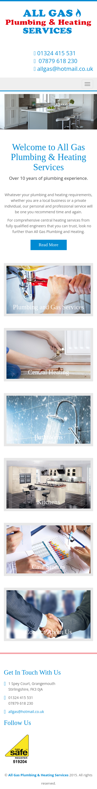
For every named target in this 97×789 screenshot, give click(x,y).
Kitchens (48, 501)
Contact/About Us (48, 631)
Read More (48, 244)
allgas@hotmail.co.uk (65, 68)
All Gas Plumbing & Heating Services (38, 775)
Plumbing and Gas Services (48, 307)
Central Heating (48, 372)
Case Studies (48, 566)
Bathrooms (48, 437)
